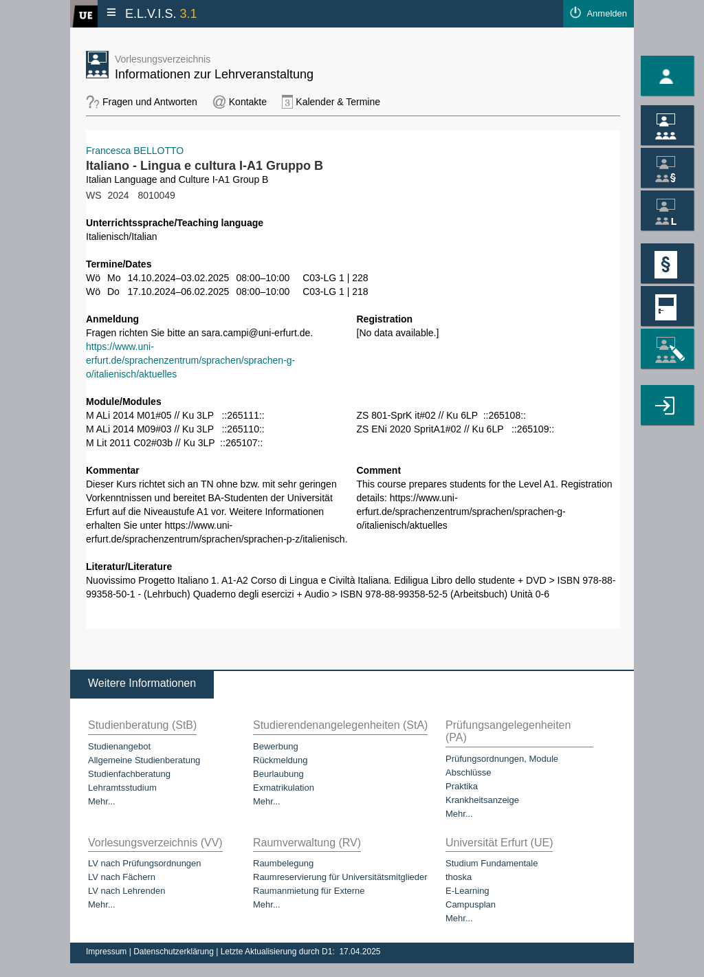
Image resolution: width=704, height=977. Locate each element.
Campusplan (471, 904)
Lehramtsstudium (122, 787)
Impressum (107, 951)
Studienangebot (119, 746)
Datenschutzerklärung (174, 951)
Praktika (462, 786)
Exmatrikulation (283, 787)
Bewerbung (275, 746)
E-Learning (468, 891)
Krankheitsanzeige (482, 800)
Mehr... (102, 801)
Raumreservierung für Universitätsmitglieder (340, 877)
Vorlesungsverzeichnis (162, 59)
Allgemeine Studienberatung (144, 760)
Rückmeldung (280, 760)
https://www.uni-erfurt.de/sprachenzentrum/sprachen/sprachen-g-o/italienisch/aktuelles (190, 360)
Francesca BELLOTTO (135, 150)
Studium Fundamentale (492, 863)
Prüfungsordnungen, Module (502, 759)
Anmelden (606, 13)
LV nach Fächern (121, 877)
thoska (459, 877)
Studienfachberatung (129, 774)
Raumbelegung (283, 863)
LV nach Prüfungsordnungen (144, 863)
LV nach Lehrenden (127, 891)
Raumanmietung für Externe (309, 891)
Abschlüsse (468, 772)
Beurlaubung (278, 774)
